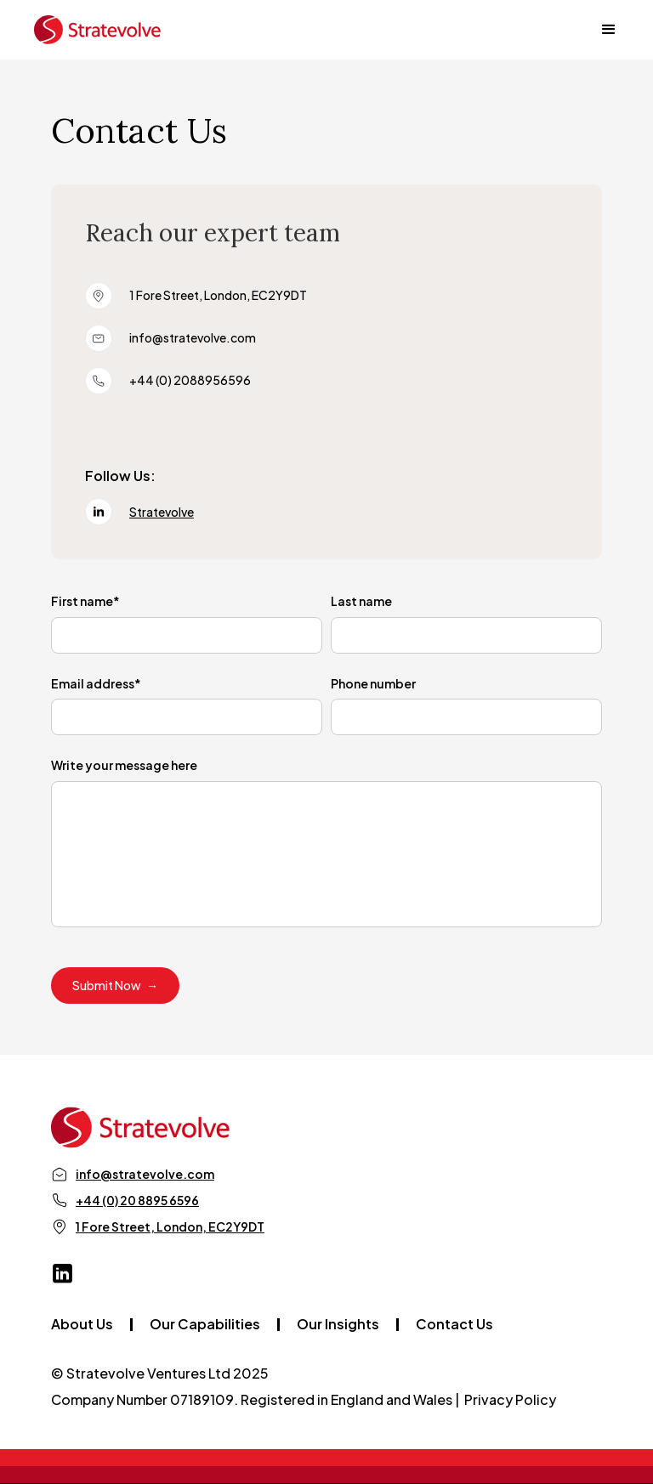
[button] (601, 29)
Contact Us (454, 1324)
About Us (82, 1324)
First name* (85, 601)
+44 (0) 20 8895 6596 (137, 1200)
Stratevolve (161, 511)
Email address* (96, 683)
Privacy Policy (510, 1399)
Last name (361, 601)
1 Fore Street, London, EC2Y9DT (170, 1226)
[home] (97, 29)
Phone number (373, 683)
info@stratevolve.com (145, 1173)
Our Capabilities (205, 1324)
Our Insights (338, 1324)
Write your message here (124, 765)
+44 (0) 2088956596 (190, 380)
